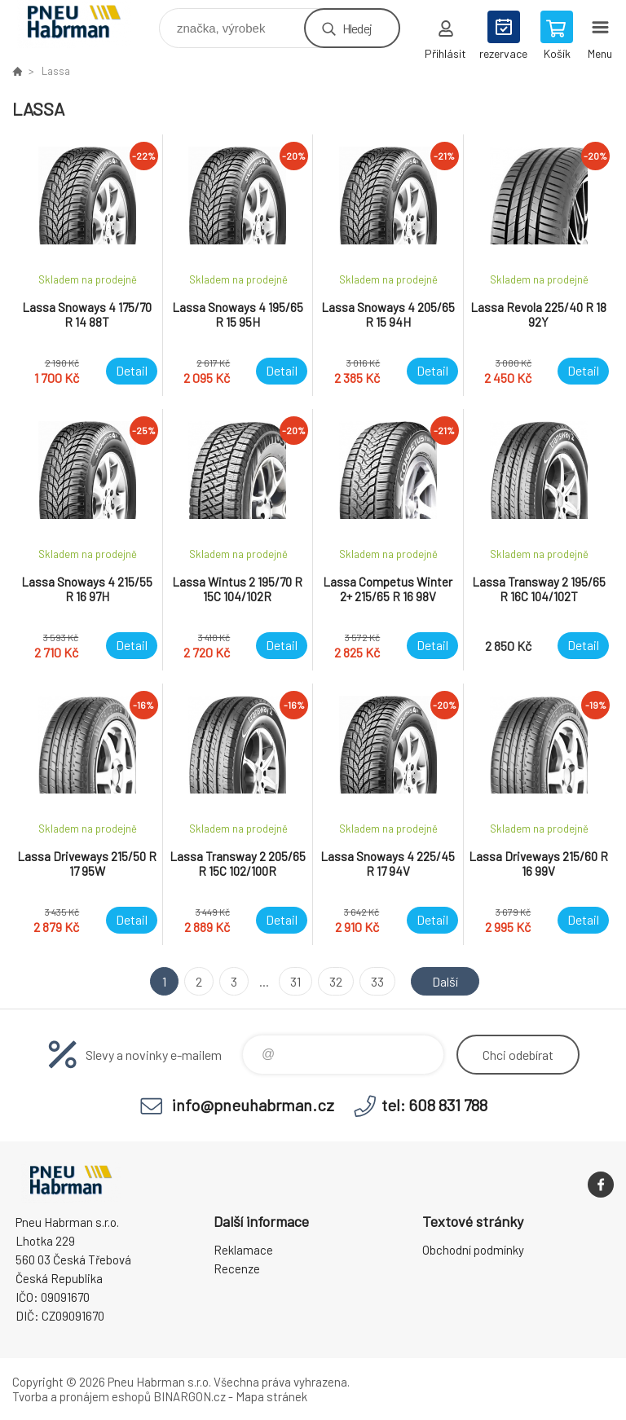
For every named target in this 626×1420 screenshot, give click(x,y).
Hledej (357, 28)
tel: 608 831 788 (434, 1104)
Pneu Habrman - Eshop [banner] (84, 24)
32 (335, 981)
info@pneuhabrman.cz (253, 1104)
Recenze (237, 1268)
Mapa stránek (271, 1396)
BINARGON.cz (189, 1396)
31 (295, 981)
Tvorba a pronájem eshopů (81, 1396)
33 (377, 981)
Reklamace (243, 1249)
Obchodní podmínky (473, 1249)
